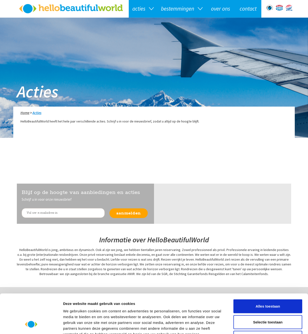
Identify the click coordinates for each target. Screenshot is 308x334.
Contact (248, 8)
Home (24, 112)
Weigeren (268, 302)
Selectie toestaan (268, 287)
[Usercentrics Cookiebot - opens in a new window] (31, 324)
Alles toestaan (268, 271)
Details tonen (260, 324)
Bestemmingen (177, 8)
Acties (138, 8)
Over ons (220, 8)
